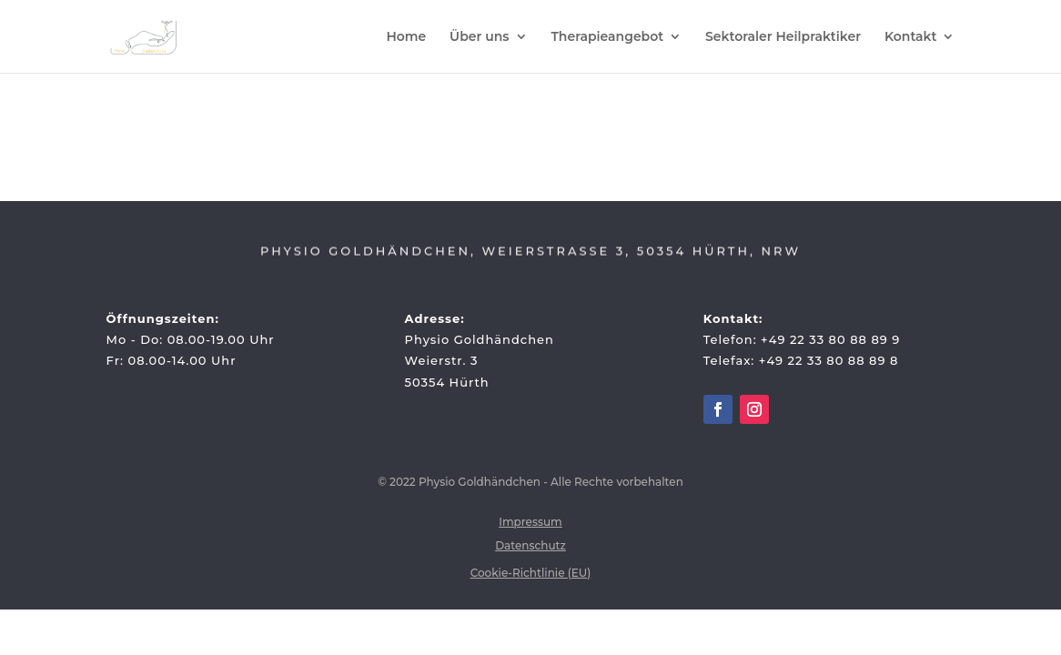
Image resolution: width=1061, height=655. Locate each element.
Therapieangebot (607, 37)
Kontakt (910, 37)
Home (406, 37)
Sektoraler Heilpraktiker (783, 37)
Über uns (479, 37)
